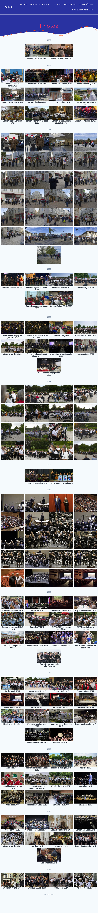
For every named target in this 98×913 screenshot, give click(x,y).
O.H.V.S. (45, 4)
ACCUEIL (23, 4)
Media (57, 4)
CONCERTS (35, 4)
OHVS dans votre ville (82, 10)
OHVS (8, 7)
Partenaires (70, 4)
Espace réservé (86, 4)
